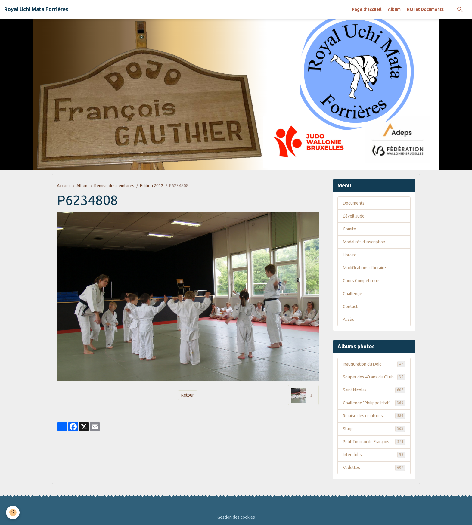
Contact (350, 306)
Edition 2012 (151, 185)
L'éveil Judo (354, 216)
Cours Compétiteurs (361, 280)
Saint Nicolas (374, 390)
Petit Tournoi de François (374, 442)
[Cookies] (13, 512)
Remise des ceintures (114, 185)
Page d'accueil (366, 9)
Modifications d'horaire (364, 267)
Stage (374, 429)
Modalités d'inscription (364, 241)
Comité (349, 229)
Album (394, 9)
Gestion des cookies (236, 517)
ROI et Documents (425, 9)
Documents (354, 203)
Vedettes (374, 468)
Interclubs (374, 455)
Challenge (352, 293)
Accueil (64, 185)
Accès (348, 319)
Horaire (349, 254)
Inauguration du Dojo (374, 364)
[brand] (36, 9)
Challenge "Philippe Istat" (374, 403)
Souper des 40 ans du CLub (374, 377)
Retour (187, 395)
